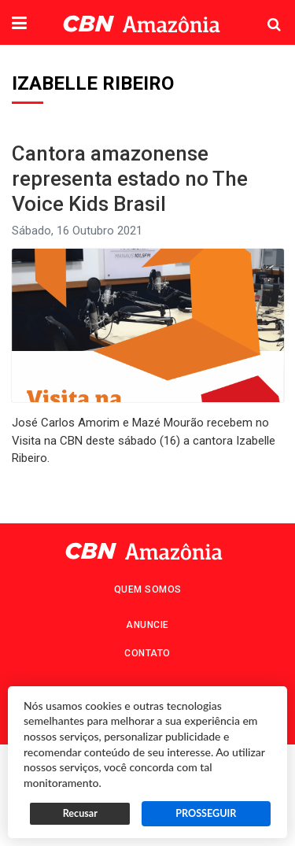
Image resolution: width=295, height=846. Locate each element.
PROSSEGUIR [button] (205, 813)
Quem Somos (148, 589)
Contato (147, 653)
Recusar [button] (80, 813)
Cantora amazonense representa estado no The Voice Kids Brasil (130, 179)
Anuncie (147, 624)
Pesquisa (261, 12)
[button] (19, 24)
